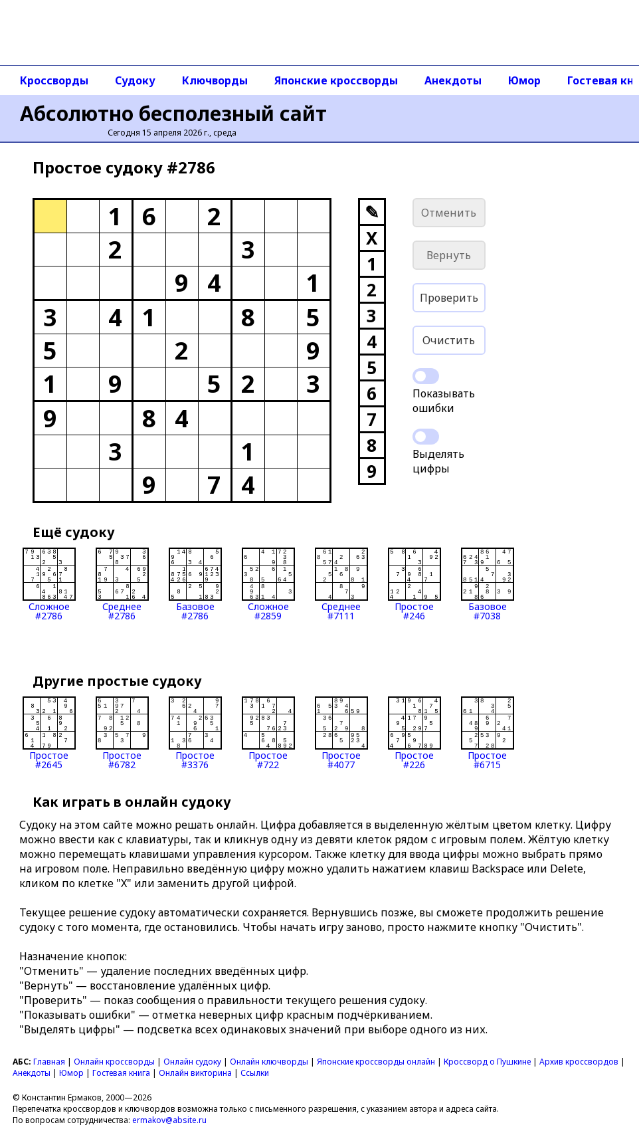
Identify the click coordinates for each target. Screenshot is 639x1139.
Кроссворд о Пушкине (487, 1061)
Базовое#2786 (195, 584)
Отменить (448, 212)
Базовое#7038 (487, 584)
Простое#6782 (122, 733)
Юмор (524, 80)
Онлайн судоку (192, 1061)
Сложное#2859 (268, 584)
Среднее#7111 (341, 584)
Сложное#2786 (49, 584)
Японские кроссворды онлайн (376, 1061)
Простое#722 (268, 733)
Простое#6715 (487, 733)
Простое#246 (414, 584)
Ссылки (254, 1073)
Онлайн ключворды (269, 1061)
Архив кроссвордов (578, 1061)
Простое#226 (414, 733)
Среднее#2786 (122, 584)
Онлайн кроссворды (114, 1061)
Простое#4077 (341, 733)
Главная (49, 1061)
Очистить (448, 340)
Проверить (449, 297)
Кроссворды (54, 80)
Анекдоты (453, 80)
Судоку (135, 80)
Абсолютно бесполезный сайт (173, 113)
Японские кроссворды (336, 80)
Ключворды (215, 80)
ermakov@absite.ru (169, 1120)
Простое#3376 (195, 733)
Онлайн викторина (195, 1073)
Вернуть (448, 255)
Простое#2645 (49, 733)
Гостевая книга (121, 1073)
